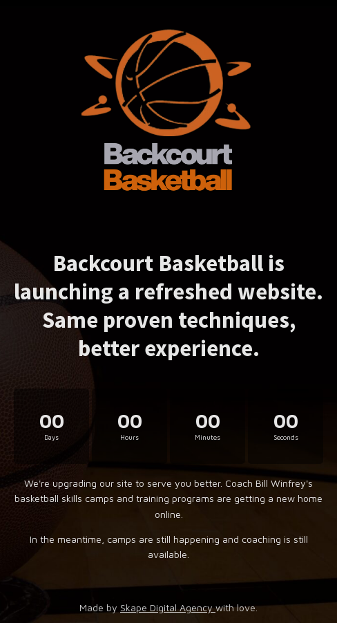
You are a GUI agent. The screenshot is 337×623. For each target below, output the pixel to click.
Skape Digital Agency (167, 607)
